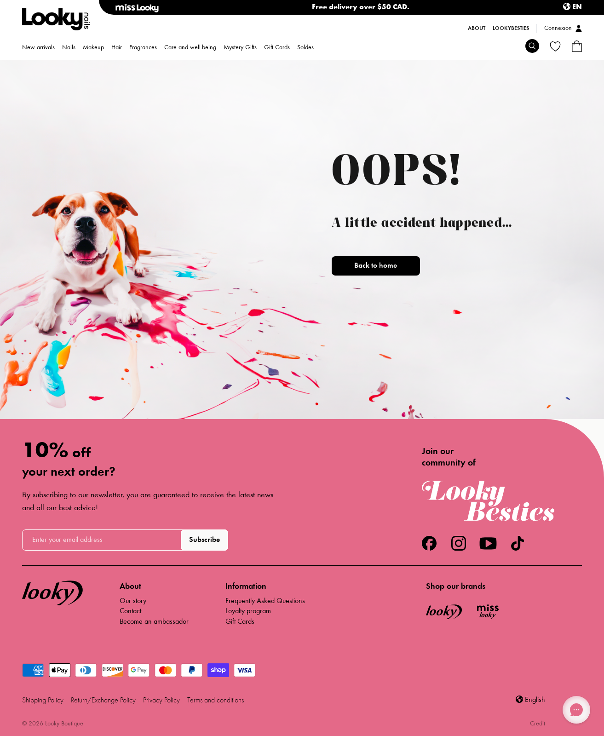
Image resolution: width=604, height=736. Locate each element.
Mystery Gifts (240, 48)
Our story (133, 601)
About (476, 28)
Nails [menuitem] (68, 48)
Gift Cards (277, 48)
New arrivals (38, 48)
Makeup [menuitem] (93, 48)
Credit (537, 724)
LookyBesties (511, 28)
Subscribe (204, 540)
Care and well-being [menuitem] (190, 48)
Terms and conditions (215, 700)
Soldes (305, 48)
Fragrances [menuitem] (143, 48)
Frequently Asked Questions (265, 601)
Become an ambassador (154, 622)
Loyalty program (248, 611)
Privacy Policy (161, 700)
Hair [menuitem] (116, 48)
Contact (130, 611)
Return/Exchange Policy (103, 700)
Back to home (375, 266)
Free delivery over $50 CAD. (360, 7)
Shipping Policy (42, 700)
